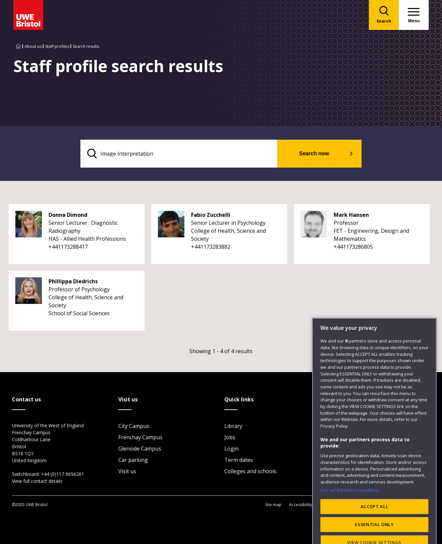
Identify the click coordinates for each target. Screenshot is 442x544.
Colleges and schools (250, 471)
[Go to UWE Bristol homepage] (18, 46)
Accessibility (300, 504)
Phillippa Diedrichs (73, 281)
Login (231, 448)
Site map (273, 504)
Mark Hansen (351, 214)
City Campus (133, 426)
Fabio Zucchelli (210, 214)
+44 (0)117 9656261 (62, 474)
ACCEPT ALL (374, 527)
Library (233, 426)
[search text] (178, 154)
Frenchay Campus (140, 437)
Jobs (229, 437)
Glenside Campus (139, 448)
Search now (314, 153)
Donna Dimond (68, 214)
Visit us (127, 471)
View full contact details (37, 481)
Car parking (133, 460)
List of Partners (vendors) (350, 511)
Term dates (238, 460)
